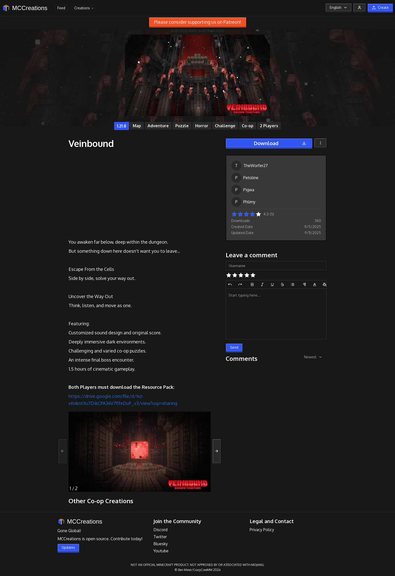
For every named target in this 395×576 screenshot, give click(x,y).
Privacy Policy (262, 529)
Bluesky (160, 543)
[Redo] (240, 284)
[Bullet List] (292, 284)
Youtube (161, 550)
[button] (234, 214)
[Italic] (262, 284)
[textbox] (276, 314)
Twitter (160, 536)
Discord (160, 529)
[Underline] (272, 284)
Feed (61, 8)
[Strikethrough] (282, 284)
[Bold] (252, 284)
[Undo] (230, 284)
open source (97, 538)
